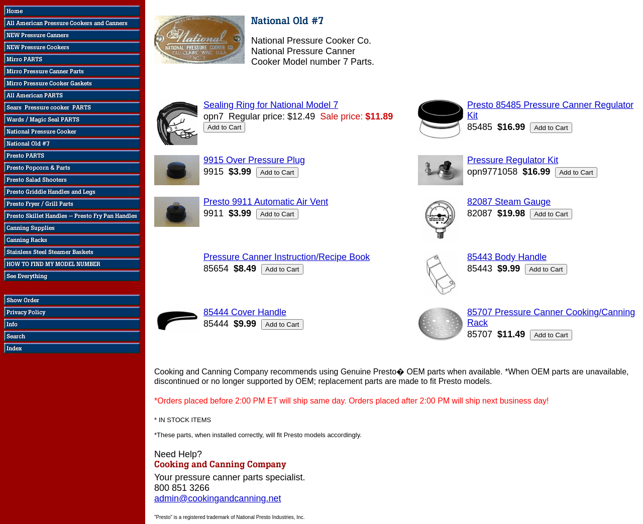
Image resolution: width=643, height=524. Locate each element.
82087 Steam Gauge (509, 202)
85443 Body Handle (507, 257)
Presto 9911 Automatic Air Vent (265, 202)
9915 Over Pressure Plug (254, 160)
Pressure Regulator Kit (512, 160)
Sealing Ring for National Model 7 (270, 105)
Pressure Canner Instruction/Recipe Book (286, 257)
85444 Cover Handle (244, 312)
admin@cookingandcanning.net (217, 498)
